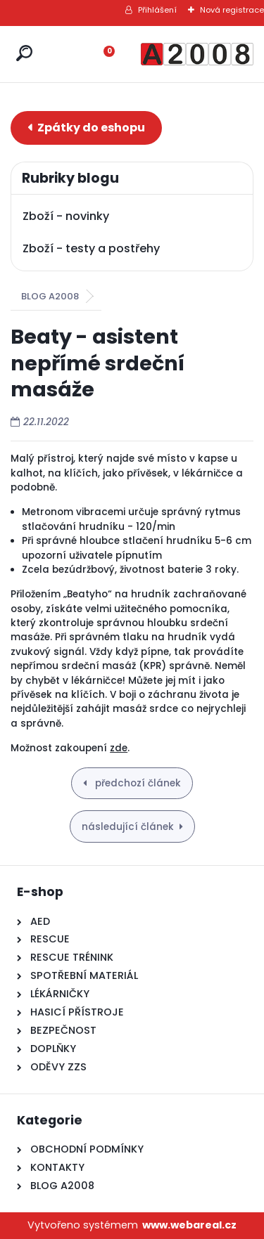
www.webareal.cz (189, 1225)
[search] (24, 53)
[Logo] (197, 54)
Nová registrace (232, 9)
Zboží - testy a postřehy (91, 248)
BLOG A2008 (50, 296)
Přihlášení (157, 9)
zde (118, 748)
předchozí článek (136, 783)
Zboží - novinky (66, 216)
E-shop (86, 127)
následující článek (128, 826)
